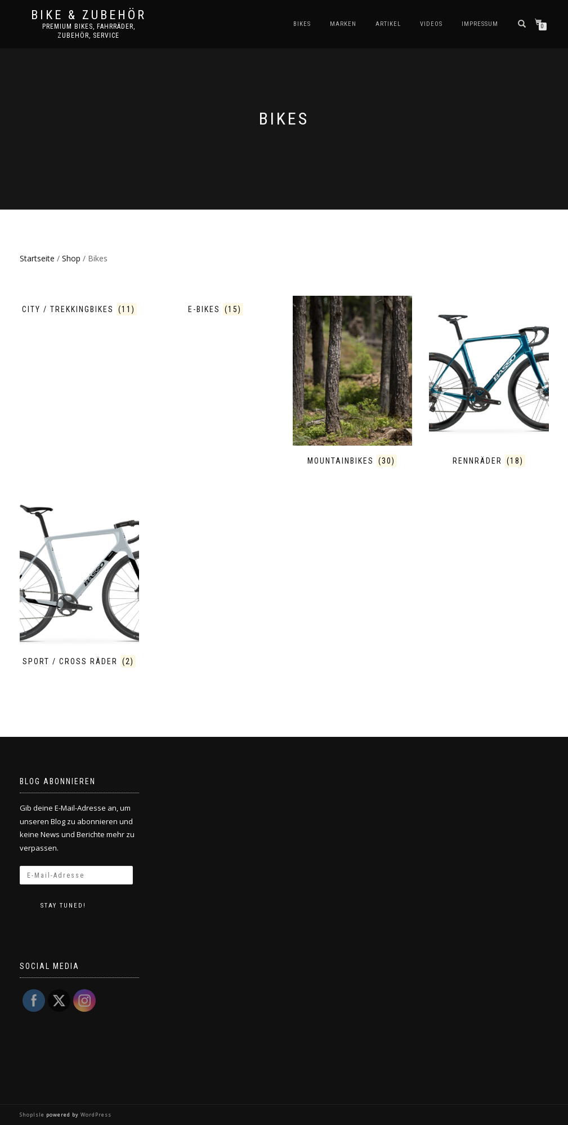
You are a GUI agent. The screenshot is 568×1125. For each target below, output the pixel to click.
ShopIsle (33, 1114)
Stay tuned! (63, 905)
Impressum (480, 24)
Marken (343, 24)
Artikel (388, 24)
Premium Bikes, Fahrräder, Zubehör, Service (88, 31)
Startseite (37, 258)
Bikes (302, 24)
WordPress (95, 1114)
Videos (431, 24)
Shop (71, 258)
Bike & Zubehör (88, 15)
